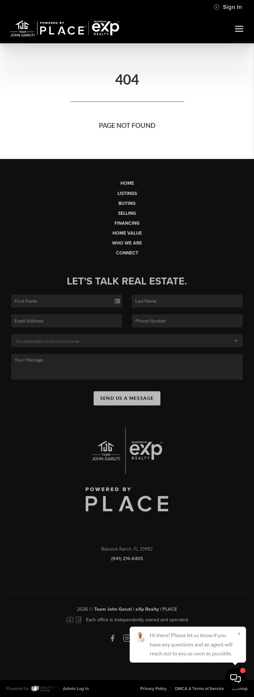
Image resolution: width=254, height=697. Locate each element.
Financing (127, 223)
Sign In (228, 7)
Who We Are (127, 243)
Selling (127, 213)
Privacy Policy (153, 688)
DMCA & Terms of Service (199, 688)
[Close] (239, 633)
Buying (127, 203)
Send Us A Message (127, 403)
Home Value (127, 233)
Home (127, 183)
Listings (127, 193)
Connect (127, 253)
